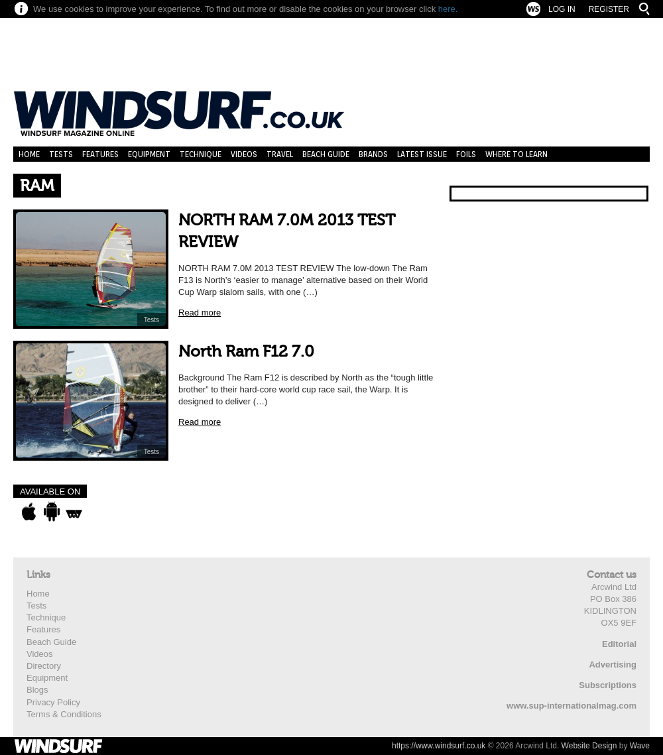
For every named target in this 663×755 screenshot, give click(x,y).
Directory (44, 666)
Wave (640, 745)
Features (100, 154)
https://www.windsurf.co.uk (438, 745)
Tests (61, 154)
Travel (280, 154)
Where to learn (516, 154)
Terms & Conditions (64, 714)
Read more (199, 313)
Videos (244, 154)
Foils (466, 154)
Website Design (589, 745)
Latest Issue (422, 154)
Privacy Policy (53, 702)
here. (448, 9)
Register (609, 9)
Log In (561, 9)
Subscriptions (607, 685)
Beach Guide (325, 154)
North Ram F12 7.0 (246, 352)
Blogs (37, 690)
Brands (373, 154)
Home (29, 154)
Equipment (149, 154)
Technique (200, 154)
